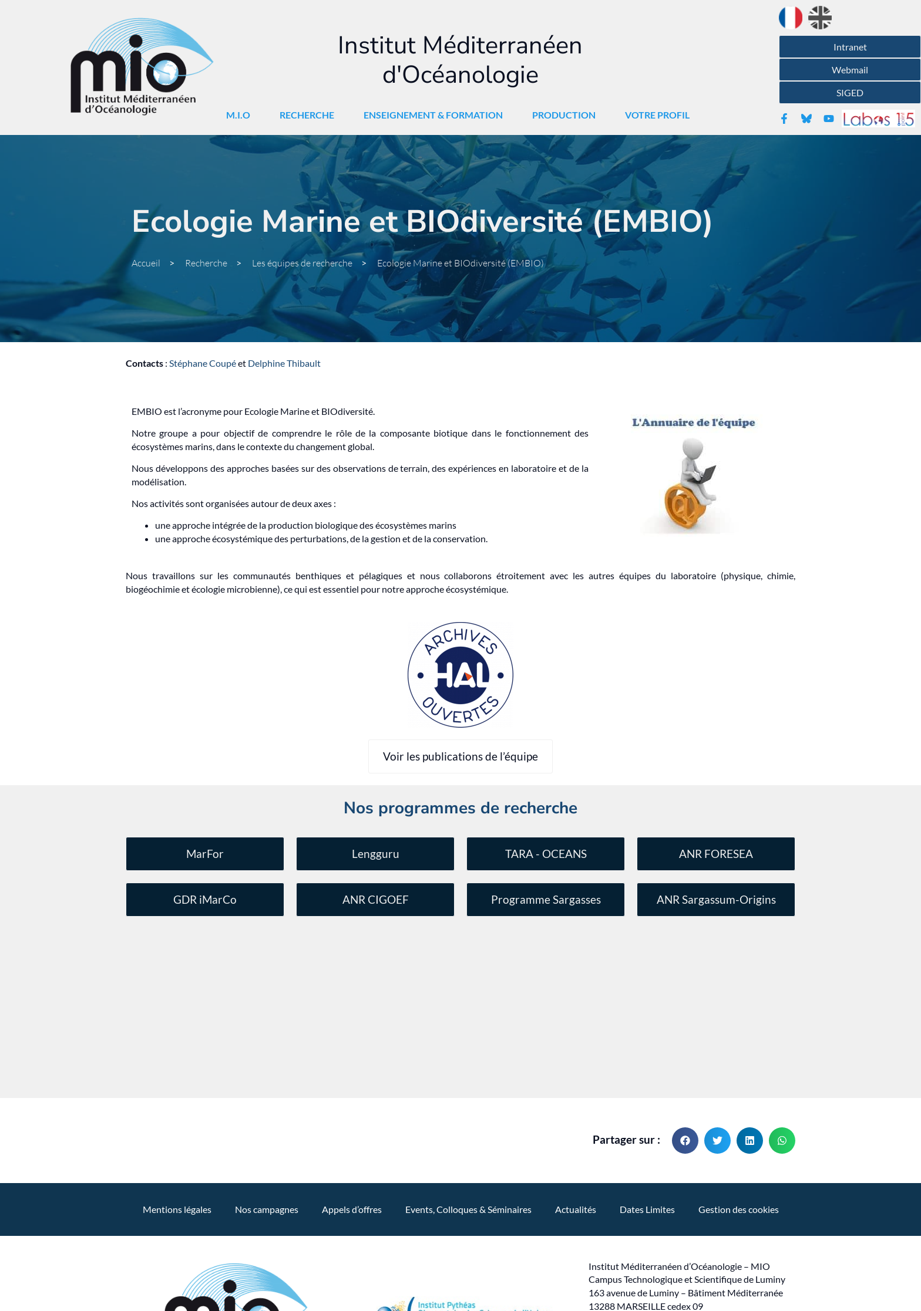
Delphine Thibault (284, 363)
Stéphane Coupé (202, 363)
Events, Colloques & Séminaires (468, 1063)
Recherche (310, 115)
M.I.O (241, 115)
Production (566, 115)
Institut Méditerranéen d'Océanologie (460, 60)
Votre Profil (660, 115)
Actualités (575, 1063)
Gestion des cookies (738, 1063)
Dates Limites (647, 1063)
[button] (685, 995)
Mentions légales (177, 1063)
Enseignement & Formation (436, 115)
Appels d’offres (352, 1063)
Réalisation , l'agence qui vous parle (460, 1255)
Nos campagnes (266, 1063)
